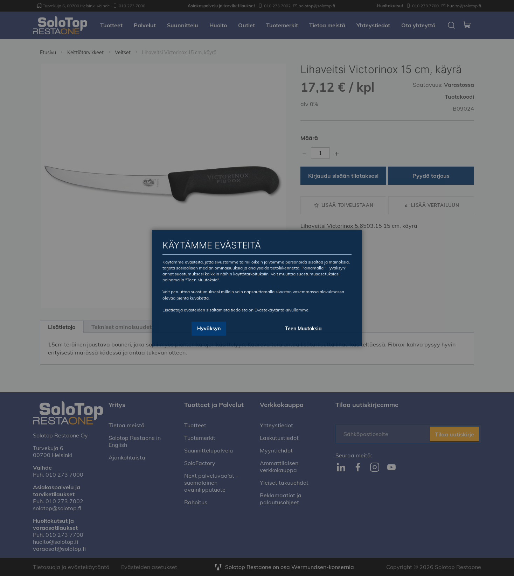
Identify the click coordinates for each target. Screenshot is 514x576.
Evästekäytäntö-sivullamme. (282, 309)
